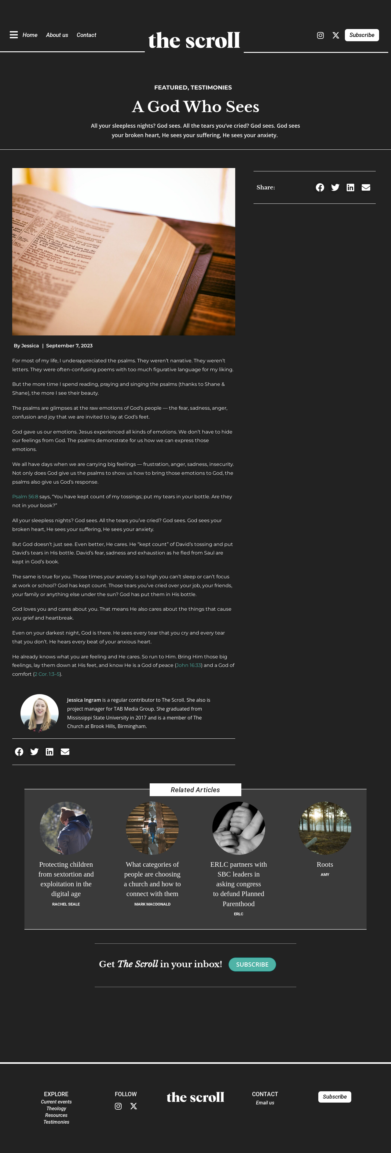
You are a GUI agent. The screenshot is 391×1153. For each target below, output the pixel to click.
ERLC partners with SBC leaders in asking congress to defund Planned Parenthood (238, 884)
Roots (325, 864)
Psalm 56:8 (25, 497)
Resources (56, 1115)
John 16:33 (188, 665)
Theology (56, 1108)
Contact (86, 34)
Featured (171, 87)
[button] (19, 752)
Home (30, 34)
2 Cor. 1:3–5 (47, 674)
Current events (56, 1102)
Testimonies (211, 87)
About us (57, 34)
